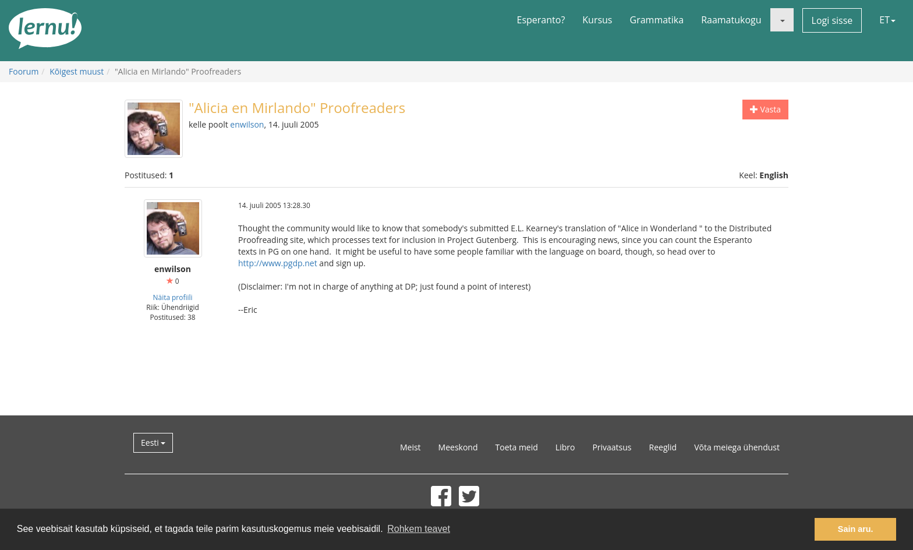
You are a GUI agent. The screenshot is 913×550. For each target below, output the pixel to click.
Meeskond (458, 447)
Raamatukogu (731, 19)
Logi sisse (832, 20)
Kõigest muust (76, 71)
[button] (782, 19)
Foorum (23, 71)
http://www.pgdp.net (277, 263)
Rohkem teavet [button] (418, 529)
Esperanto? (541, 19)
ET (887, 19)
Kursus (597, 19)
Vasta (765, 109)
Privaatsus (611, 447)
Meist (410, 447)
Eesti (153, 442)
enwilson (247, 124)
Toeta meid (517, 447)
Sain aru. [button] (855, 529)
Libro (565, 447)
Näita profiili (173, 297)
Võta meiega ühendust (737, 447)
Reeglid (663, 447)
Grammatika (657, 19)
